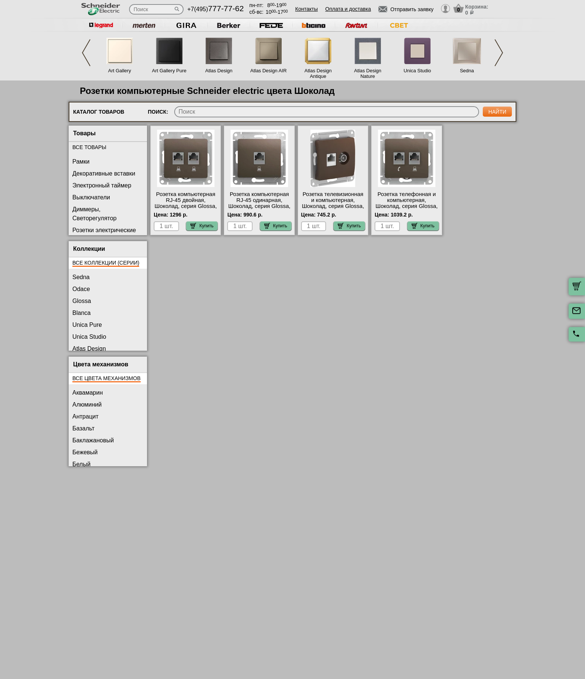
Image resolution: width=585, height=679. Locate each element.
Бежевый (85, 452)
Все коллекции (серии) (105, 263)
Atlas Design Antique (318, 73)
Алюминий (86, 404)
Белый (81, 464)
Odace (81, 289)
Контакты (306, 9)
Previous (86, 52)
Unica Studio (417, 70)
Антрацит (85, 416)
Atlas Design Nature (367, 73)
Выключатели (91, 197)
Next (498, 52)
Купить (201, 226)
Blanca (81, 313)
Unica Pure (87, 325)
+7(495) (215, 9)
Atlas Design (218, 70)
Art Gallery (119, 70)
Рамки (81, 161)
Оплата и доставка (348, 9)
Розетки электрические (104, 230)
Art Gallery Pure (169, 70)
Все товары (89, 147)
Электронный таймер (101, 185)
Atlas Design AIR (268, 70)
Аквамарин (87, 392)
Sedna (467, 70)
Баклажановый (93, 440)
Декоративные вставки (103, 173)
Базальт (83, 428)
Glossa (81, 301)
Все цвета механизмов (106, 378)
